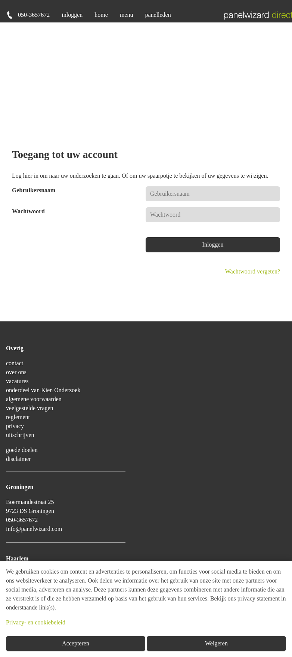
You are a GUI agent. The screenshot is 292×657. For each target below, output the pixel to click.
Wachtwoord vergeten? (252, 271)
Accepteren (75, 643)
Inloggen (213, 244)
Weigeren (216, 643)
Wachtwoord (28, 211)
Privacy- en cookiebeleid (35, 622)
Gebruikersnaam (33, 190)
